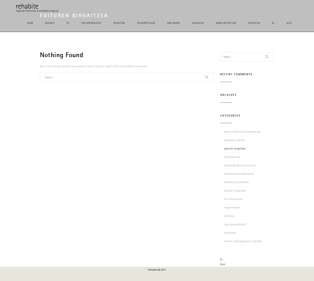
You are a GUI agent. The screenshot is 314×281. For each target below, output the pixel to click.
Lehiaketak (198, 23)
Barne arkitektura (226, 23)
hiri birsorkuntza (233, 199)
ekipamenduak (232, 157)
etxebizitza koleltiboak (236, 182)
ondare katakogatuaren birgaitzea (243, 241)
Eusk (289, 23)
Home (30, 23)
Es (273, 23)
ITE (67, 23)
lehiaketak (230, 232)
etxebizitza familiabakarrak (239, 173)
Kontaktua (254, 23)
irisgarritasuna (232, 207)
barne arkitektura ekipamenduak (242, 131)
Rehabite (50, 23)
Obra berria (173, 23)
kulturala (229, 216)
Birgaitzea (119, 23)
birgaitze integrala (234, 140)
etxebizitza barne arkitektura (240, 165)
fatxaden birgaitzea (235, 190)
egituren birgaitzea (234, 148)
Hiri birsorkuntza (91, 23)
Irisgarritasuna (146, 23)
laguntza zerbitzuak (235, 224)
